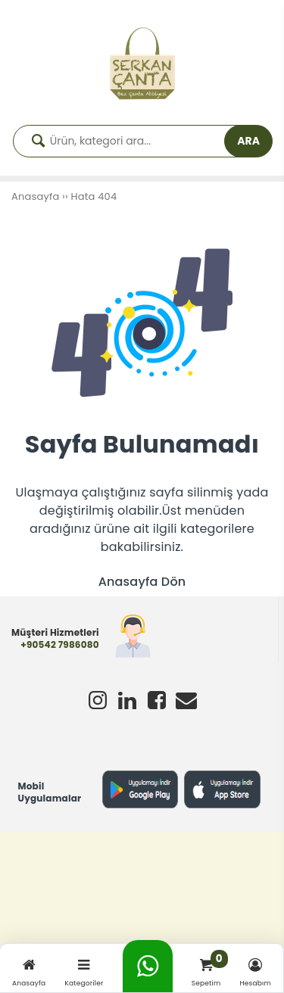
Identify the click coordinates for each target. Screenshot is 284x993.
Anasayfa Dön (142, 581)
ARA (248, 140)
